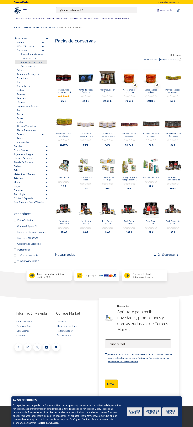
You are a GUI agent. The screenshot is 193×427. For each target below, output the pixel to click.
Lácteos (21, 102)
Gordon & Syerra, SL (27, 226)
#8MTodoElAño (122, 18)
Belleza (17, 166)
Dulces (20, 70)
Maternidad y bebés (24, 174)
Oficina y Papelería (23, 198)
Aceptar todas (170, 412)
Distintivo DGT (75, 18)
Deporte (18, 190)
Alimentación (39, 18)
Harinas (20, 90)
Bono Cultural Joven (103, 18)
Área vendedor (64, 335)
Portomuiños (24, 249)
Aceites (21, 42)
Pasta (20, 114)
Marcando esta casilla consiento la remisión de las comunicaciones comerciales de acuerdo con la (140, 358)
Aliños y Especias (25, 46)
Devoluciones (22, 330)
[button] (46, 38)
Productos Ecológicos (28, 74)
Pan (19, 110)
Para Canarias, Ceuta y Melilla (29, 202)
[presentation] (127, 370)
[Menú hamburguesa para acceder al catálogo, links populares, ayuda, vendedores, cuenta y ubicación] (25, 10)
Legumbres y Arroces (28, 106)
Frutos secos (23, 86)
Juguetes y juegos (23, 154)
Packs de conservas (31, 62)
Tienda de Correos (22, 18)
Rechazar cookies (134, 412)
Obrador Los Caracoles (29, 243)
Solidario (88, 18)
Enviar (111, 383)
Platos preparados (26, 130)
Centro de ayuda (24, 321)
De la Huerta (28, 66)
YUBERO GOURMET (28, 261)
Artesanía (18, 178)
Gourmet (21, 94)
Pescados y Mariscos (32, 54)
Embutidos (22, 78)
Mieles (20, 122)
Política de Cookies (47, 422)
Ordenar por (176, 55)
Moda (17, 182)
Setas (20, 138)
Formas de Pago (24, 326)
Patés (20, 118)
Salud (16, 170)
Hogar (17, 186)
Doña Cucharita (25, 220)
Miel (65, 18)
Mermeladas (23, 142)
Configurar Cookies (152, 412)
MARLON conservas (27, 237)
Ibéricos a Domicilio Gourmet (32, 232)
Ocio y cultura (21, 150)
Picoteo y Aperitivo (27, 126)
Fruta (19, 82)
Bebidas (50, 18)
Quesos (21, 134)
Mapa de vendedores (67, 326)
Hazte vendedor (65, 330)
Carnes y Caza (28, 58)
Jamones (21, 98)
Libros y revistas (23, 158)
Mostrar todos (65, 254)
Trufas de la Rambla (27, 255)
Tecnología (19, 194)
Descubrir (61, 321)
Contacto (21, 335)
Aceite (59, 18)
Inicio (17, 27)
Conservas (49, 27)
